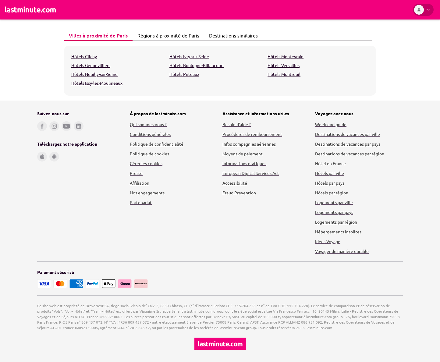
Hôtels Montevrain (285, 56)
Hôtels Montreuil (284, 74)
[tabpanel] (220, 71)
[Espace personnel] (423, 10)
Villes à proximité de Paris (97, 35)
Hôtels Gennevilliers (90, 65)
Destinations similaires (232, 35)
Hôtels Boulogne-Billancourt (196, 65)
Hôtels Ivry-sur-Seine (189, 56)
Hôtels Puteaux (184, 74)
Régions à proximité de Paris (166, 35)
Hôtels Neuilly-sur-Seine (94, 74)
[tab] (98, 35)
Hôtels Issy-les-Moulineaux (96, 83)
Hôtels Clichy (84, 56)
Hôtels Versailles (284, 65)
